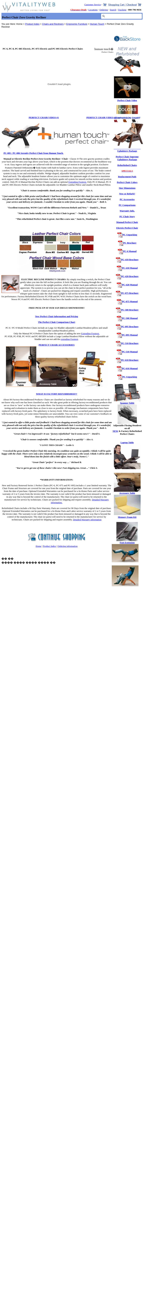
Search (113, 9)
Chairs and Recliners (53, 24)
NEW (115, 431)
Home (38, 546)
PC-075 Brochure (129, 293)
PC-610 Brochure (129, 360)
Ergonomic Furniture (76, 24)
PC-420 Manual (130, 284)
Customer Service (92, 4)
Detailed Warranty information (87, 519)
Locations (92, 9)
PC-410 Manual (130, 268)
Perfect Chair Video (127, 100)
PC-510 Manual (130, 351)
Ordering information (68, 546)
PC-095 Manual (130, 335)
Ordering (103, 9)
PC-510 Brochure (129, 343)
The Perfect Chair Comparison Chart (56, 322)
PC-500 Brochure (129, 309)
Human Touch (97, 24)
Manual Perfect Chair (127, 222)
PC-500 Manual (130, 318)
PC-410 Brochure (129, 259)
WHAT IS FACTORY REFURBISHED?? (56, 394)
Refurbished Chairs (127, 165)
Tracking (122, 9)
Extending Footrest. (77, 182)
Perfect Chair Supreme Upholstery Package (127, 158)
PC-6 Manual (130, 251)
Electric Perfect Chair (127, 228)
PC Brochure (129, 242)
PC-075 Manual (130, 301)
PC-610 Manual (130, 368)
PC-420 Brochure (129, 276)
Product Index (32, 24)
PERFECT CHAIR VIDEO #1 (44, 117)
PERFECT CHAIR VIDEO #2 (101, 117)
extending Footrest (69, 339)
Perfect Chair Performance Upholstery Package (127, 149)
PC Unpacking (130, 234)
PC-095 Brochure (129, 326)
